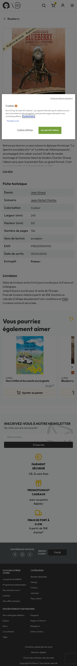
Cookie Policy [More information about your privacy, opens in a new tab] (29, 116)
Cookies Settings (25, 130)
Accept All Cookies (50, 130)
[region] (38, 116)
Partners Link (13, 121)
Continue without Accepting (61, 98)
